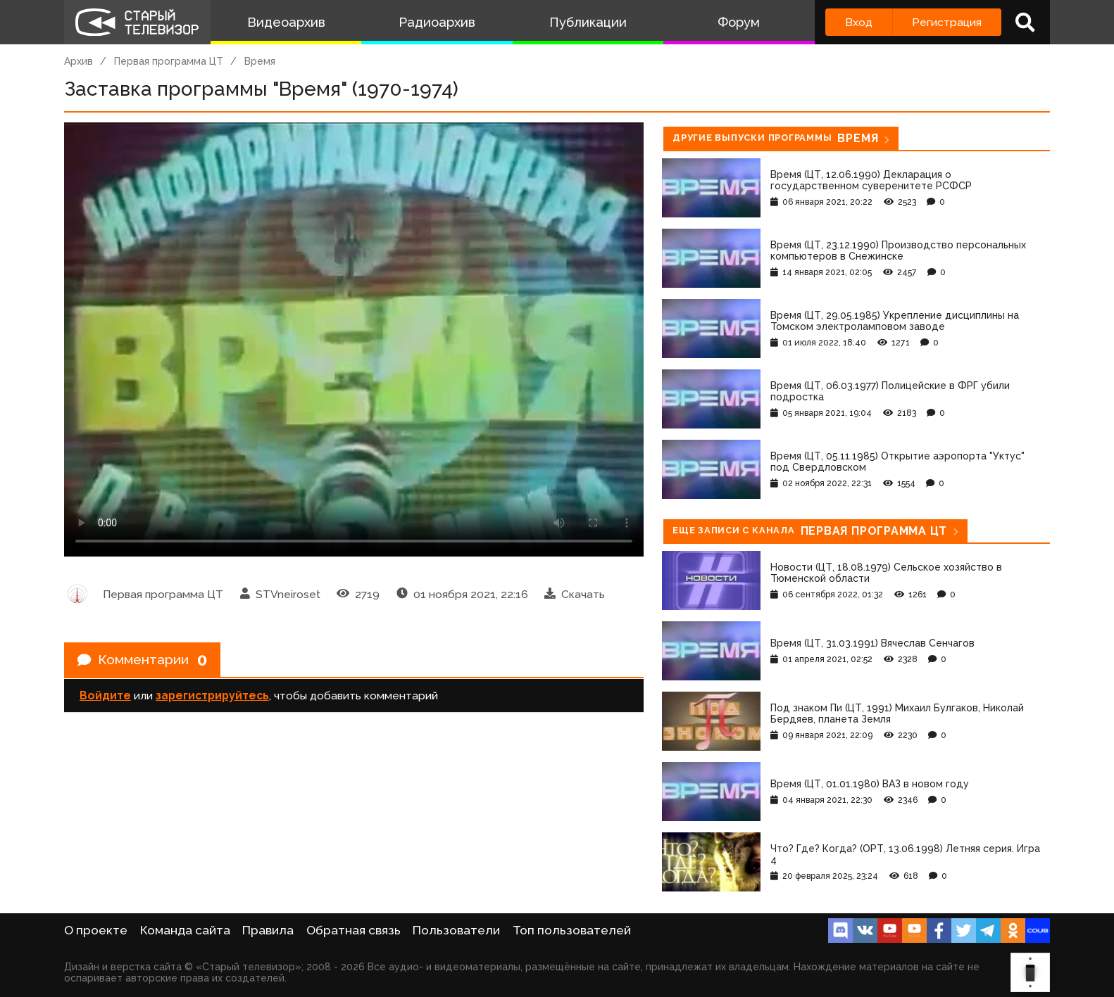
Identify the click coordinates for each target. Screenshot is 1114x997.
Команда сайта (185, 930)
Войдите (105, 697)
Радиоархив (437, 22)
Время (259, 61)
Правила (268, 930)
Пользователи (456, 930)
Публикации (588, 22)
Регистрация (947, 22)
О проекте (95, 930)
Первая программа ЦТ (168, 61)
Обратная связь (353, 930)
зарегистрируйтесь (212, 697)
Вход (858, 22)
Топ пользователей (572, 930)
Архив (78, 61)
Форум (739, 22)
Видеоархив (286, 22)
